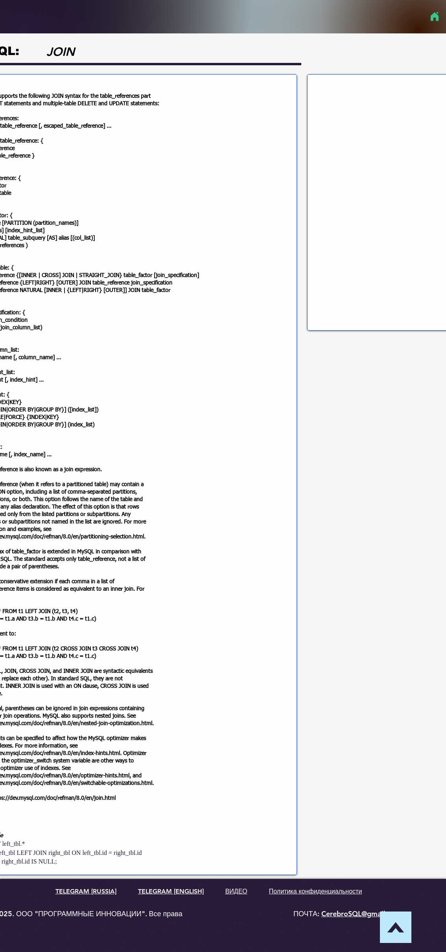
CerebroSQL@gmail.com (361, 913)
